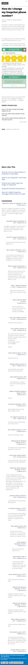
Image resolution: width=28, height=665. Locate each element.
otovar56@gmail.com (14, 342)
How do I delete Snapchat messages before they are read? (13, 193)
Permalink (23, 205)
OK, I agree (4, 662)
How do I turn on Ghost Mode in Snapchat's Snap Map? (13, 173)
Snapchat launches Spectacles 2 (13, 188)
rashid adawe (12, 455)
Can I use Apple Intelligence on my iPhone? (13, 114)
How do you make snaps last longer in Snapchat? (12, 184)
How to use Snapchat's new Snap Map (14, 178)
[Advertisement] (14, 148)
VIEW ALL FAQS (23, 122)
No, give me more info (16, 662)
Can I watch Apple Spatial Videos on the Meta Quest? (13, 119)
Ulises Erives (12, 317)
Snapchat (9, 129)
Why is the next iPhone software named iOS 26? (13, 110)
